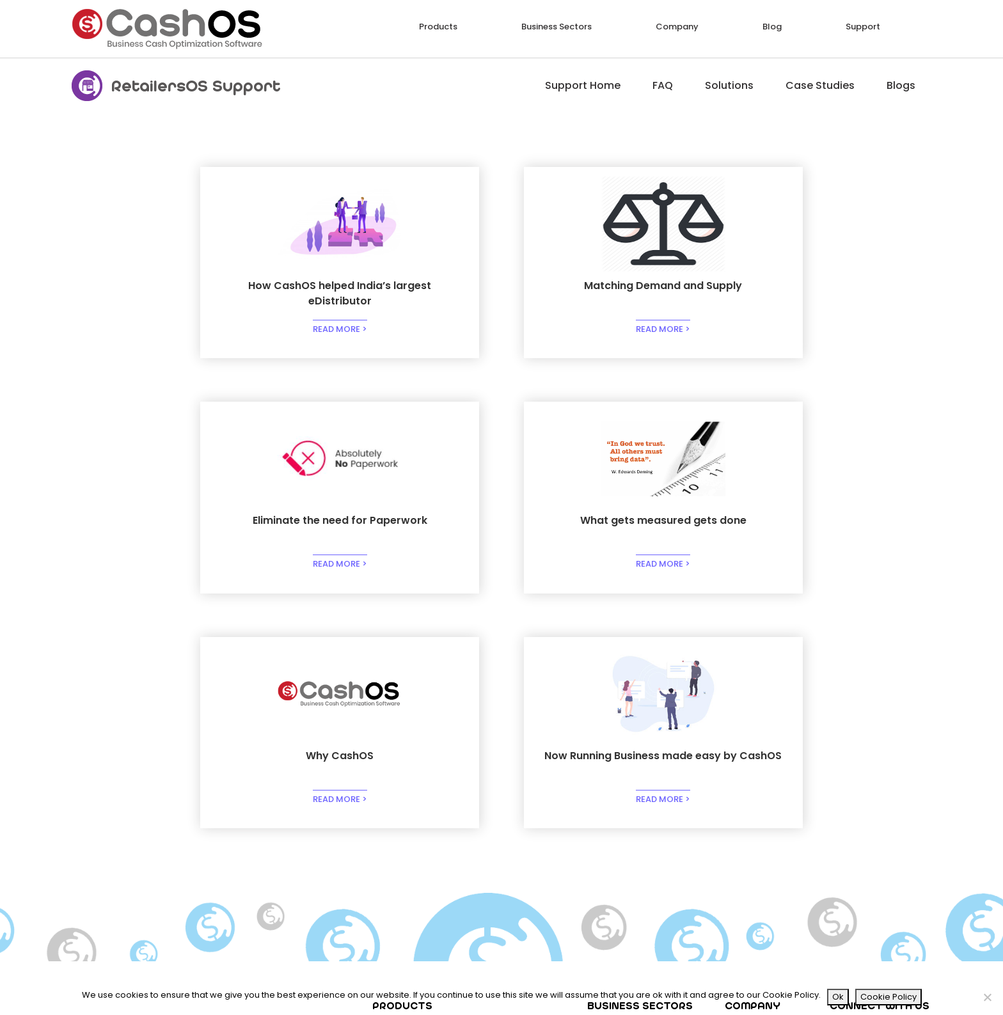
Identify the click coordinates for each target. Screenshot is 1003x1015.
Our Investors (760, 813)
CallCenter (519, 841)
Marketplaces (623, 841)
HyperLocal (404, 855)
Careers (749, 841)
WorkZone (287, 869)
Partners (750, 827)
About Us (751, 799)
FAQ (662, 85)
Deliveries (285, 827)
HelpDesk (515, 855)
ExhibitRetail (406, 827)
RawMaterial (522, 813)
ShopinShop (290, 855)
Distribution (618, 813)
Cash (507, 869)
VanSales (285, 841)
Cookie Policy (888, 997)
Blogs (901, 85)
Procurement (523, 799)
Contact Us (756, 855)
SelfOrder (401, 841)
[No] (987, 997)
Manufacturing (626, 799)
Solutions (729, 85)
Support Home (582, 85)
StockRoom (290, 813)
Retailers (399, 813)
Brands (609, 827)
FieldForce (287, 799)
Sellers (394, 869)
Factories (515, 827)
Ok (838, 997)
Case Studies (820, 85)
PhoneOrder (406, 799)
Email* (825, 927)
